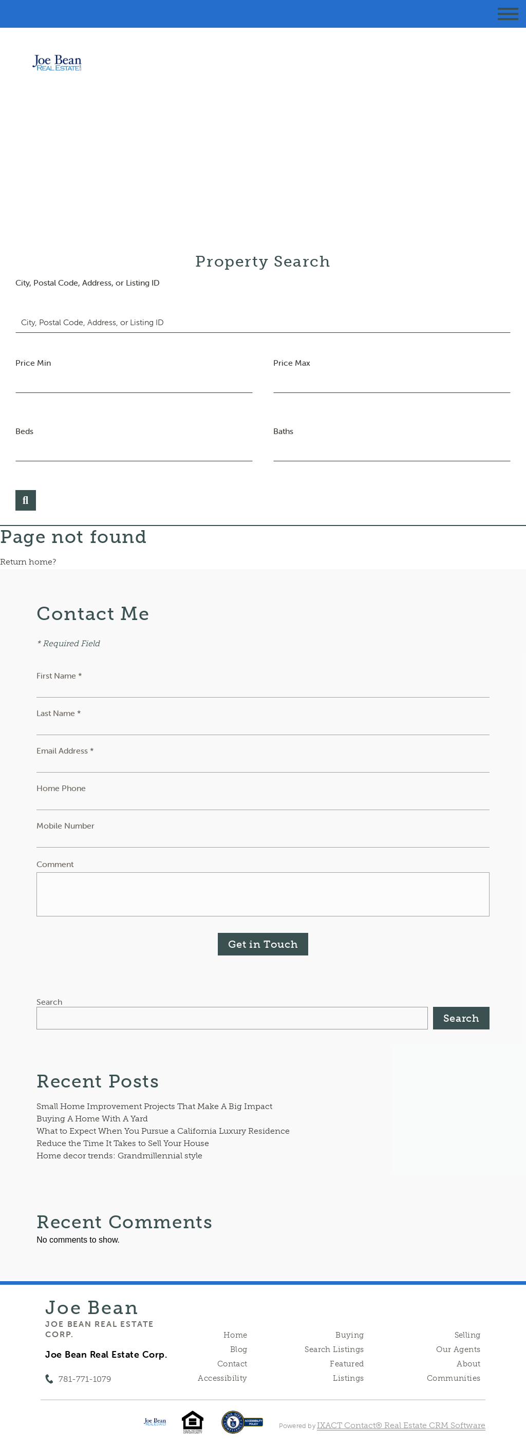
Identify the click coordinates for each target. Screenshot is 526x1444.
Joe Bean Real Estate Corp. (99, 1329)
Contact (232, 1363)
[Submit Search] (25, 500)
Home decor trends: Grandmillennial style (119, 1155)
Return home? (28, 562)
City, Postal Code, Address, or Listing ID (87, 282)
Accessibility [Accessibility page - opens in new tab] (222, 1378)
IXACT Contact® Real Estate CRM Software (401, 1425)
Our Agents (458, 1349)
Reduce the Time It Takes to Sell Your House (122, 1143)
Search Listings (334, 1349)
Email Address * (65, 750)
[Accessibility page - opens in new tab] (242, 1427)
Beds (24, 431)
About (468, 1363)
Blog (239, 1349)
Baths (283, 431)
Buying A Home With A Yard (92, 1118)
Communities (454, 1378)
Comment (54, 864)
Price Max (291, 363)
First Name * (59, 675)
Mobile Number (65, 825)
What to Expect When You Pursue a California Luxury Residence (163, 1131)
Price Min (33, 363)
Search (49, 1002)
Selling (468, 1335)
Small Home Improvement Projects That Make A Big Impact (154, 1106)
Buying (349, 1335)
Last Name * (58, 713)
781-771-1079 (85, 1379)
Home (235, 1335)
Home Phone (61, 788)
